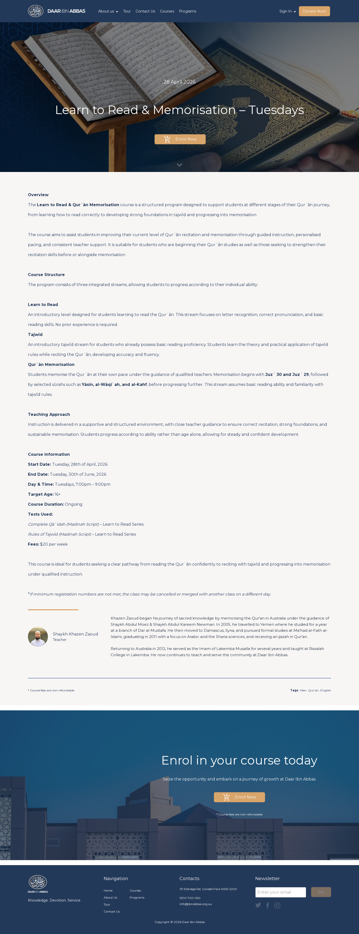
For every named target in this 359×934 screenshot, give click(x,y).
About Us (110, 897)
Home (108, 890)
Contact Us (145, 11)
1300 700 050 (190, 898)
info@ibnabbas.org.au (196, 904)
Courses (167, 11)
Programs (187, 11)
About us (108, 11)
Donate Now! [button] (314, 11)
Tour (127, 11)
